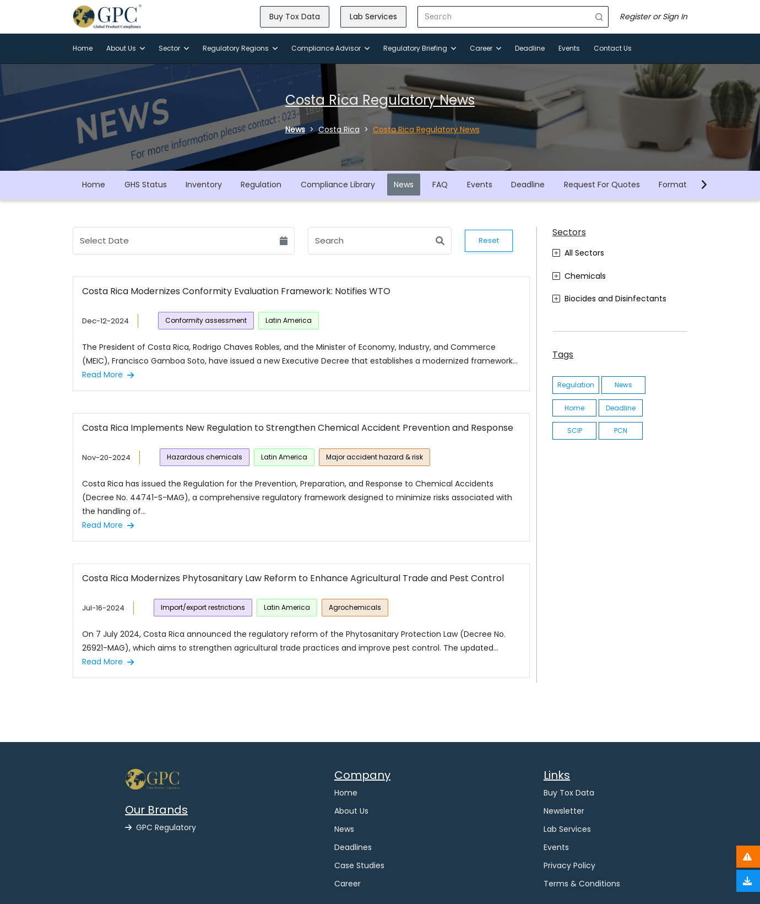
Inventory (204, 184)
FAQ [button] (440, 184)
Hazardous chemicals (204, 457)
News (404, 184)
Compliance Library (338, 184)
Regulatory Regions (240, 48)
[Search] (504, 17)
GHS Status (145, 184)
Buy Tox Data (294, 16)
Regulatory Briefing (419, 48)
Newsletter (564, 810)
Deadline (530, 48)
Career (485, 48)
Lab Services (373, 16)
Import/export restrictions (203, 607)
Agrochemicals (355, 607)
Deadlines (353, 847)
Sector (174, 48)
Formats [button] (675, 184)
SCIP (574, 430)
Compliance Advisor (330, 48)
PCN (620, 430)
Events (569, 48)
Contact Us (613, 48)
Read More (108, 374)
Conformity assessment (206, 320)
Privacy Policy (569, 865)
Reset (489, 240)
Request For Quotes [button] (602, 184)
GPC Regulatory (160, 827)
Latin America (288, 320)
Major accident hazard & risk (374, 457)
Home (83, 48)
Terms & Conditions (582, 883)
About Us (125, 48)
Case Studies (359, 865)
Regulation (261, 184)
